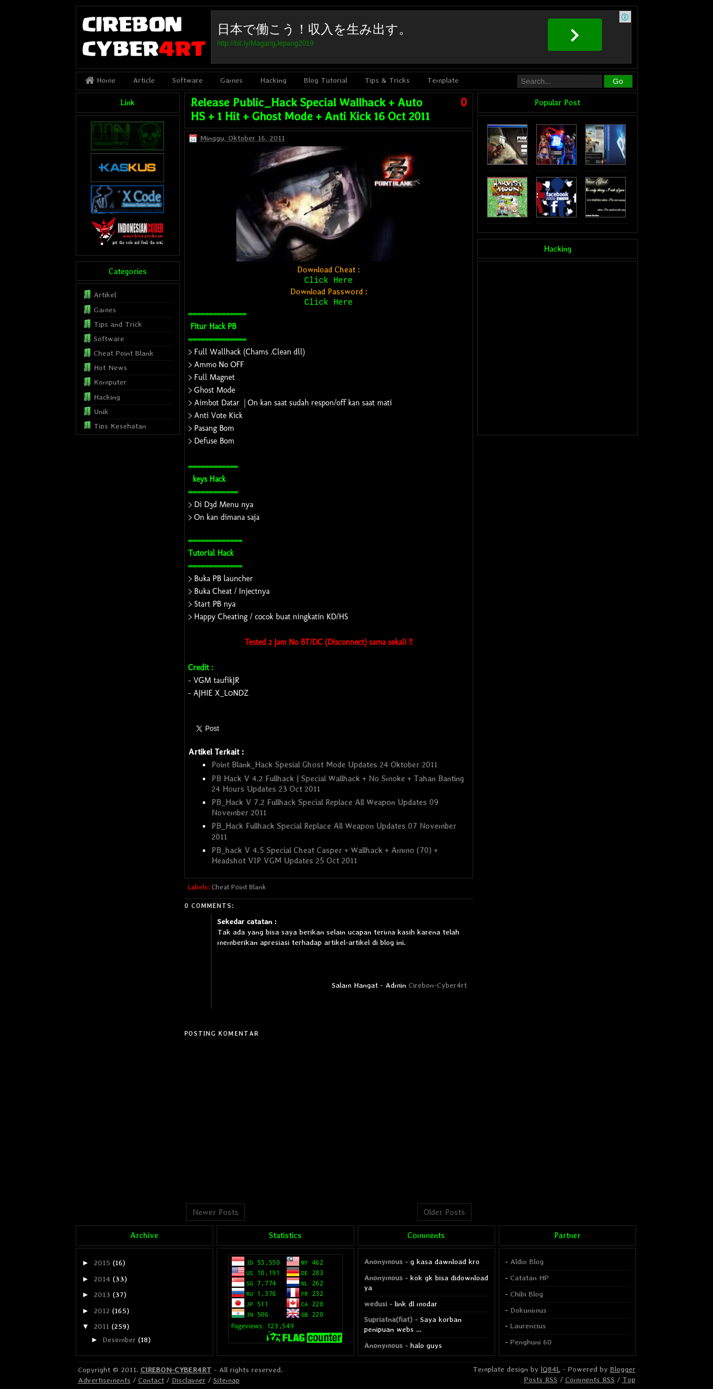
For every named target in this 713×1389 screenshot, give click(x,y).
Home (100, 80)
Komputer (110, 382)
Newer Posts (215, 1212)
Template (443, 80)
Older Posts (444, 1212)
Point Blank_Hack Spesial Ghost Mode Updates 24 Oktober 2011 (324, 764)
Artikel (105, 294)
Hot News (110, 367)
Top (629, 1379)
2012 (102, 1310)
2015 (102, 1262)
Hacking (273, 80)
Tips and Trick (118, 324)
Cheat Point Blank (238, 887)
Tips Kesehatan (120, 426)
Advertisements (104, 1380)
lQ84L (550, 1369)
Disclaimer (189, 1380)
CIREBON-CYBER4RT (175, 1369)
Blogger (623, 1369)
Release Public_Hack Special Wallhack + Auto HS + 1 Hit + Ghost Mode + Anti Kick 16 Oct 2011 (310, 109)
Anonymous (383, 1261)
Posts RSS (541, 1379)
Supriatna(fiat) (388, 1319)
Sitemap (226, 1380)
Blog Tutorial (325, 80)
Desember (119, 1339)
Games (231, 80)
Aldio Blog (527, 1261)
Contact (151, 1380)
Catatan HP (529, 1277)
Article (144, 80)
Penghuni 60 (531, 1342)
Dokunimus (528, 1310)
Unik (101, 411)
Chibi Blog (526, 1294)
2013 (102, 1294)
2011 (101, 1326)
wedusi (375, 1303)
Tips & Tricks (387, 80)
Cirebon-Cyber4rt (438, 985)
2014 (102, 1279)
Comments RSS (590, 1379)
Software (187, 80)
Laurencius (528, 1325)
